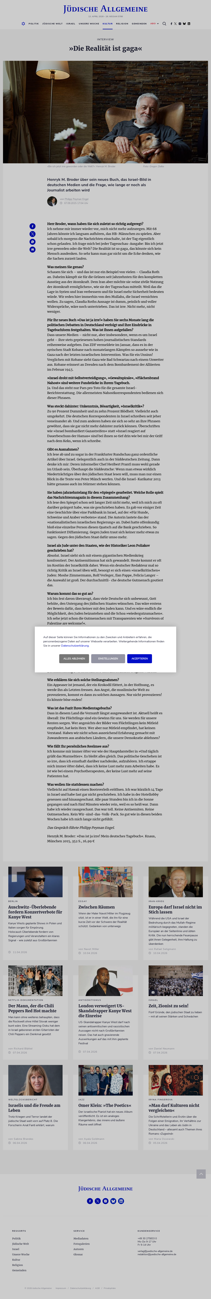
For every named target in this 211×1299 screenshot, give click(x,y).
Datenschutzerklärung (75, 646)
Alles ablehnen (74, 658)
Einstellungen (108, 658)
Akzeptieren (139, 658)
